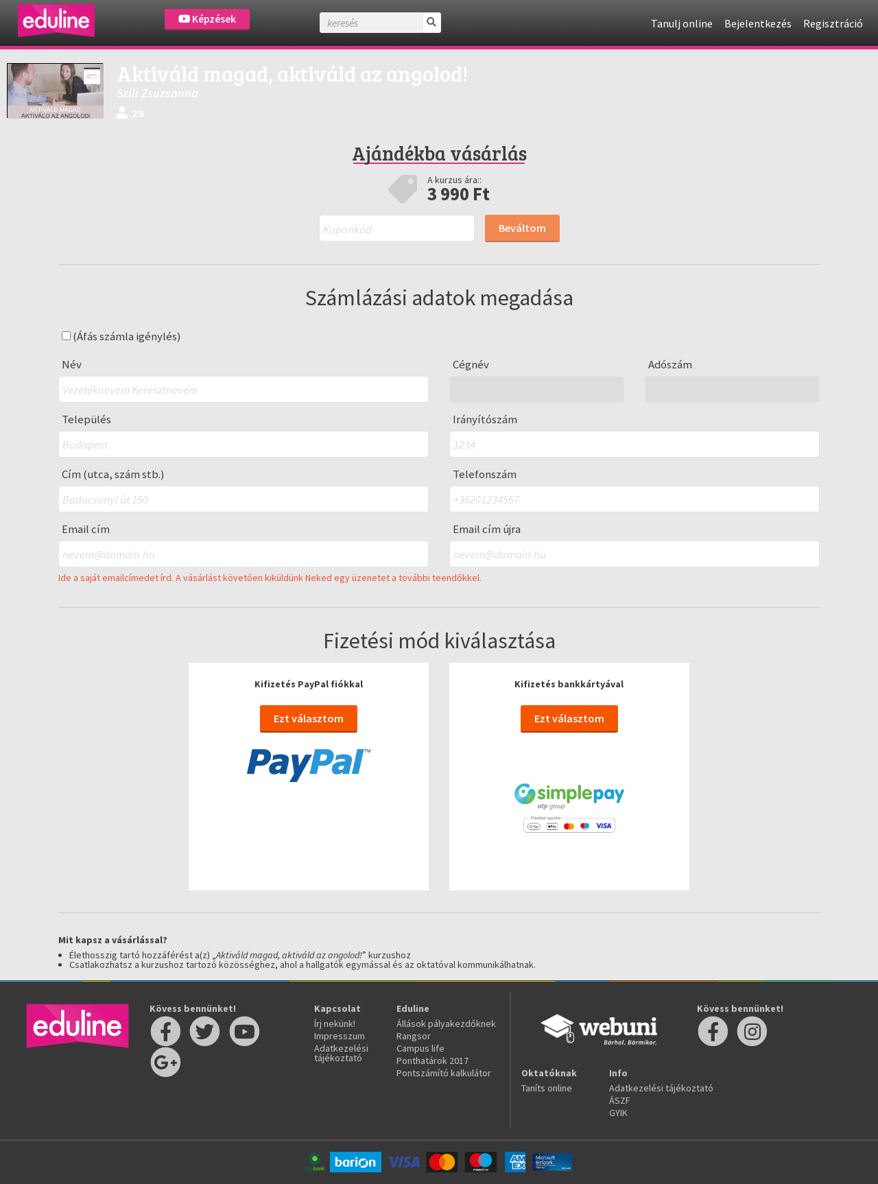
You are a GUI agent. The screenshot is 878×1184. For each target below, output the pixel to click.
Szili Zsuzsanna (157, 93)
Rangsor (413, 1036)
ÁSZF (619, 1100)
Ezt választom (309, 718)
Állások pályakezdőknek (446, 1023)
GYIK (618, 1112)
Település (86, 419)
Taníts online (546, 1088)
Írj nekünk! (334, 1023)
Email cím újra (487, 529)
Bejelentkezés (758, 23)
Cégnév (471, 364)
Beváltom (522, 228)
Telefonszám (485, 474)
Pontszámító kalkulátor (443, 1073)
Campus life (420, 1048)
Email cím (86, 529)
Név (72, 364)
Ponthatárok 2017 (432, 1060)
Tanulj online (682, 23)
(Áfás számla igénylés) (121, 336)
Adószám (670, 364)
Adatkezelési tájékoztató (341, 1053)
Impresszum (339, 1036)
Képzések (207, 18)
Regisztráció (833, 23)
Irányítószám (485, 419)
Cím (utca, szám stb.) (113, 474)
